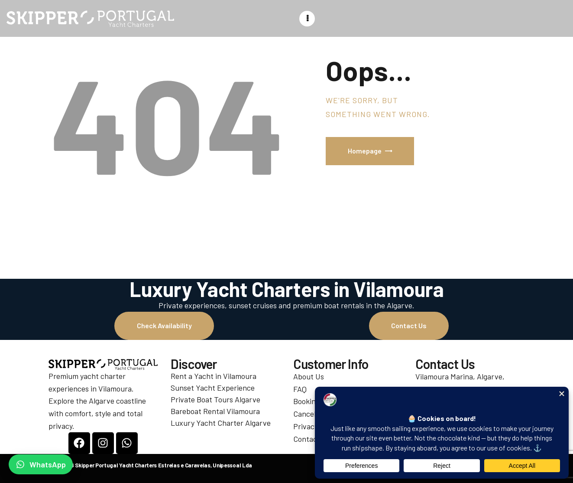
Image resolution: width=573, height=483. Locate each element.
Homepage (365, 151)
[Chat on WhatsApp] (41, 464)
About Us (308, 376)
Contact (306, 439)
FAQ (300, 389)
